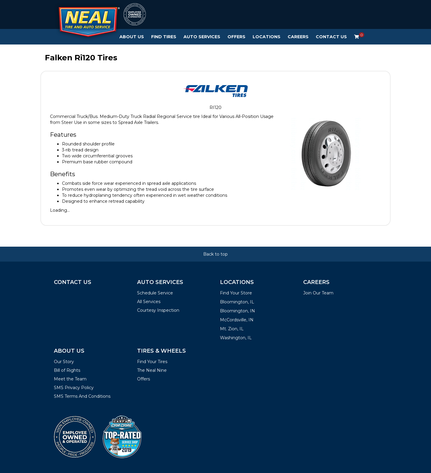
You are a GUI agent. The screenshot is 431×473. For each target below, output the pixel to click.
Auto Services (201, 36)
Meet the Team (70, 379)
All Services (148, 301)
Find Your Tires (152, 361)
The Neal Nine (152, 370)
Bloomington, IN (237, 311)
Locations (266, 36)
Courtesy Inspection (158, 310)
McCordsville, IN (237, 319)
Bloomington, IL (237, 302)
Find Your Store (236, 293)
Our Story (64, 361)
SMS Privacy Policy (74, 387)
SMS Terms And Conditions (82, 396)
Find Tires (163, 36)
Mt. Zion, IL (232, 328)
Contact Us (331, 36)
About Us (131, 36)
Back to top (215, 254)
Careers (298, 36)
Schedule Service (155, 293)
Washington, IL (236, 337)
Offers (236, 36)
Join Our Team (318, 293)
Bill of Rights (67, 370)
